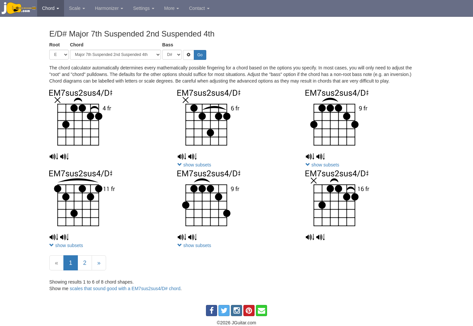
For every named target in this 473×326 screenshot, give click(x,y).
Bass (167, 44)
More (171, 8)
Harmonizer (109, 8)
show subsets (194, 164)
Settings (143, 8)
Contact (199, 8)
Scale (77, 8)
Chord (50, 8)
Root (54, 44)
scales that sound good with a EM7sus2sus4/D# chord (125, 288)
